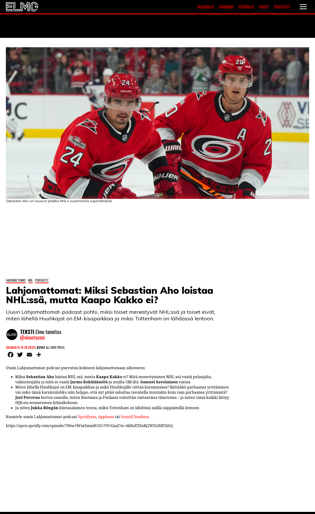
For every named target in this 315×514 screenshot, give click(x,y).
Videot (264, 7)
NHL (30, 280)
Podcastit (282, 7)
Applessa (106, 416)
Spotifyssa (87, 416)
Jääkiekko (226, 7)
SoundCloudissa (135, 416)
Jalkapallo (205, 7)
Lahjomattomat (16, 280)
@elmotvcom (32, 337)
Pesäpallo (246, 7)
